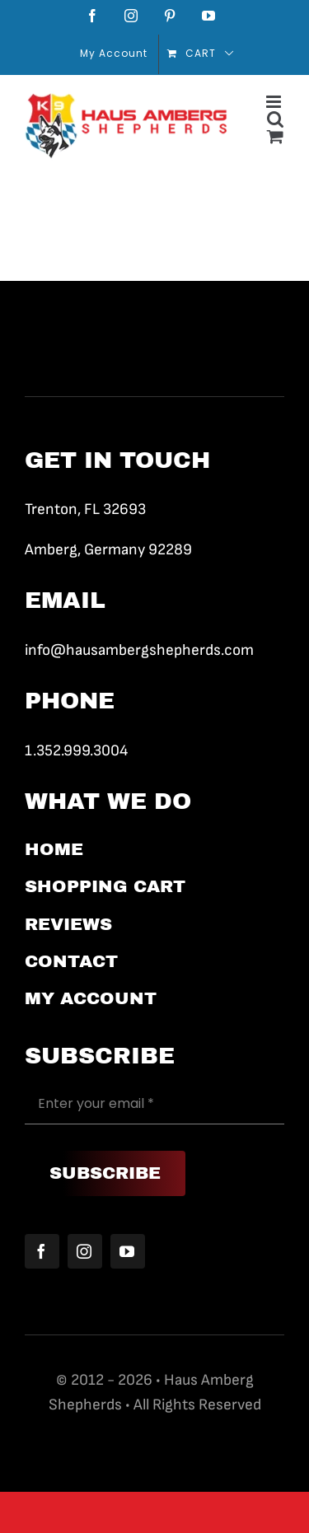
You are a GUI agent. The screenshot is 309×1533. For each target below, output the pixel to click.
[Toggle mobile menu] (275, 101)
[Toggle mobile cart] (275, 136)
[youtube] (127, 1251)
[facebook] (42, 1251)
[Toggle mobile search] (275, 119)
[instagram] (85, 1251)
